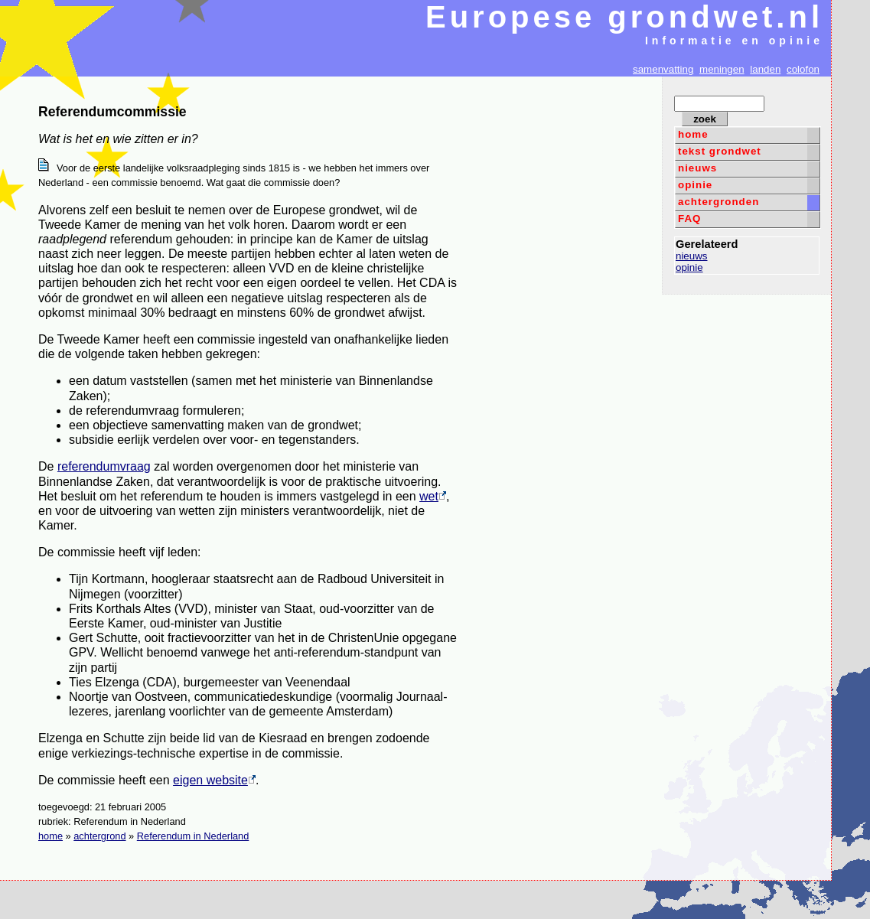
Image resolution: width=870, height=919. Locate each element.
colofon (803, 69)
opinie (695, 185)
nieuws (697, 168)
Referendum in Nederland (193, 836)
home (693, 134)
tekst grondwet (719, 151)
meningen (722, 69)
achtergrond (99, 836)
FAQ (689, 218)
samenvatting (663, 69)
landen (765, 69)
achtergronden (718, 201)
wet (432, 496)
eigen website (214, 780)
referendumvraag (104, 466)
